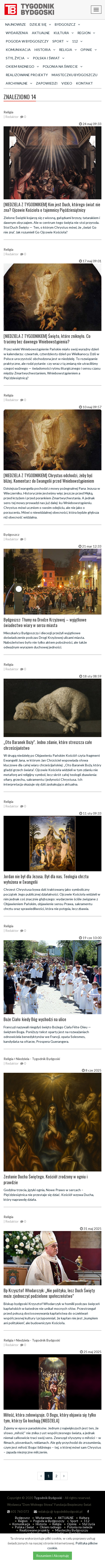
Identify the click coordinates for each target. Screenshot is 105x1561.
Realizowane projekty (27, 75)
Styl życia (88, 1524)
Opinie (71, 1524)
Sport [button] (60, 41)
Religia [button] (68, 50)
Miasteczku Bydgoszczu (74, 75)
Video (66, 83)
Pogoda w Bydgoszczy (27, 41)
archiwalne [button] (19, 83)
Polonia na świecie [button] (62, 66)
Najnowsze (15, 24)
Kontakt (84, 83)
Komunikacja (18, 50)
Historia (41, 1524)
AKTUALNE (41, 33)
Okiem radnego (50, 1527)
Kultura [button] (64, 33)
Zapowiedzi (47, 83)
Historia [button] (45, 50)
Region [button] (86, 33)
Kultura (84, 1518)
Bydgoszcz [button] (67, 24)
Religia (56, 1524)
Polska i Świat (24, 1527)
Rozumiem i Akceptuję (52, 1556)
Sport (74, 1521)
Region (23, 1521)
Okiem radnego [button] (22, 66)
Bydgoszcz (22, 1518)
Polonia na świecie (79, 1527)
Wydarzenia (17, 33)
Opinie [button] (88, 50)
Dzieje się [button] (40, 24)
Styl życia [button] (17, 58)
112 (87, 1521)
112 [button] (77, 41)
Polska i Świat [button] (48, 58)
